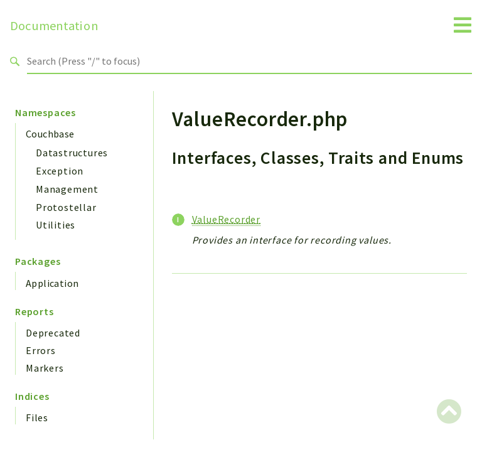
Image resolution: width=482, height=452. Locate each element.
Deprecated (53, 332)
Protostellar (66, 207)
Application (52, 283)
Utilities (55, 224)
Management (67, 189)
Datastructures (72, 152)
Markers (45, 368)
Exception (59, 170)
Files (37, 417)
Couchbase (50, 133)
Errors (41, 350)
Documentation (54, 26)
